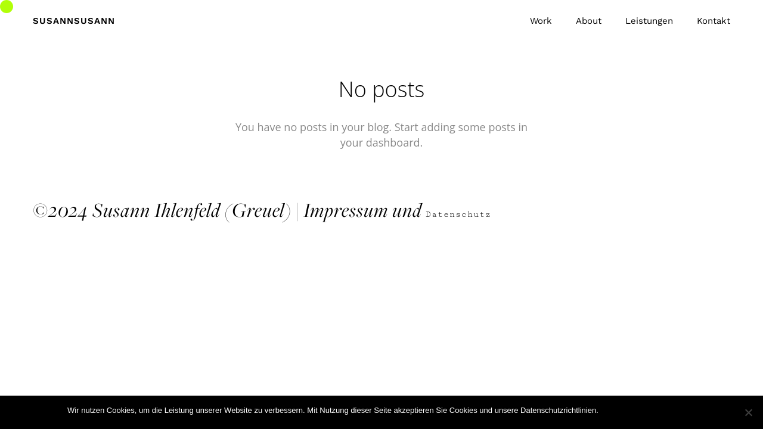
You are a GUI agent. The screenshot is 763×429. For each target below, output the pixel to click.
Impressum (345, 210)
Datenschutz (461, 214)
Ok (609, 410)
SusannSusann (74, 21)
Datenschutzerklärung (657, 410)
